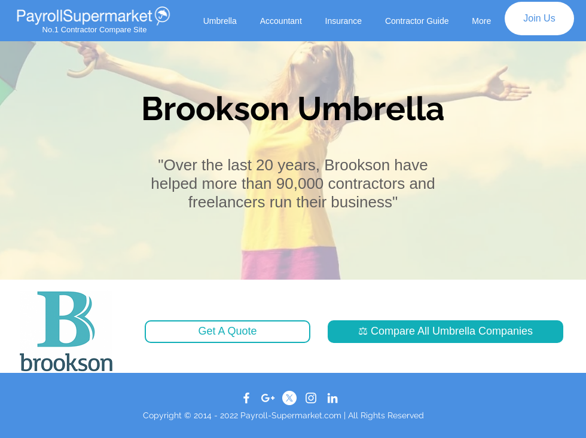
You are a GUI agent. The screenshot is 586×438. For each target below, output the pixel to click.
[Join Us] (539, 18)
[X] (289, 398)
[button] (227, 331)
